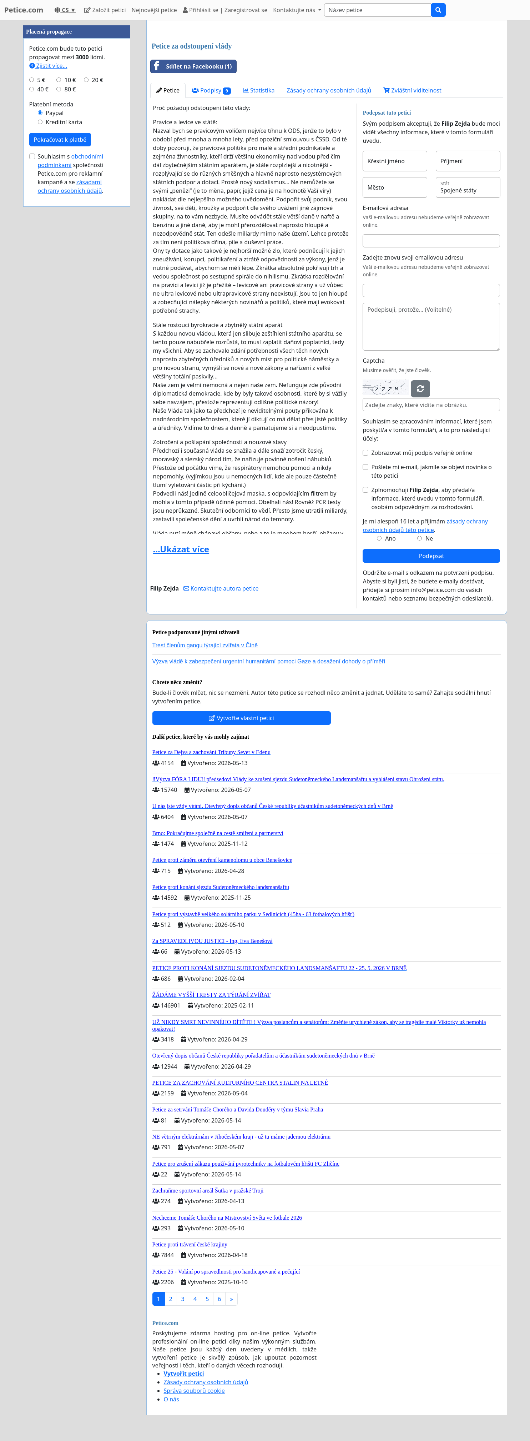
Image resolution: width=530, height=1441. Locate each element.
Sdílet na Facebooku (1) (191, 66)
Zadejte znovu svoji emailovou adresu (413, 257)
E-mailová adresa (385, 208)
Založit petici (105, 10)
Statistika (259, 90)
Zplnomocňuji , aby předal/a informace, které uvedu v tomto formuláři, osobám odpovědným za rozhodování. (427, 498)
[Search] (377, 10)
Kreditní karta (64, 122)
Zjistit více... (48, 66)
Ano (390, 538)
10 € (70, 80)
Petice (168, 90)
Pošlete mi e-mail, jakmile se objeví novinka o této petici (431, 471)
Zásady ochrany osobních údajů (329, 90)
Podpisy (211, 90)
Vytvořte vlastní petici (241, 718)
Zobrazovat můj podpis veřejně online (421, 453)
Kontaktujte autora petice (221, 588)
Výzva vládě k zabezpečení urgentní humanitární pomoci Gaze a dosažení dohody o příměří (268, 661)
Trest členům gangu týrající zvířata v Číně (205, 645)
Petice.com (23, 10)
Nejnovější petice (154, 10)
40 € (43, 89)
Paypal (55, 113)
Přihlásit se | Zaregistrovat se (225, 10)
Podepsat (431, 556)
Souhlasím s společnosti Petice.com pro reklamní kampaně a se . (71, 173)
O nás (171, 1399)
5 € (41, 80)
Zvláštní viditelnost (412, 90)
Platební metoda (51, 104)
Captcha (373, 361)
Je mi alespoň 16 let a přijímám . (425, 525)
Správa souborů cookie (194, 1391)
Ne (429, 538)
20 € (97, 80)
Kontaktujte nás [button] (295, 10)
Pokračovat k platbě (60, 140)
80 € (70, 89)
